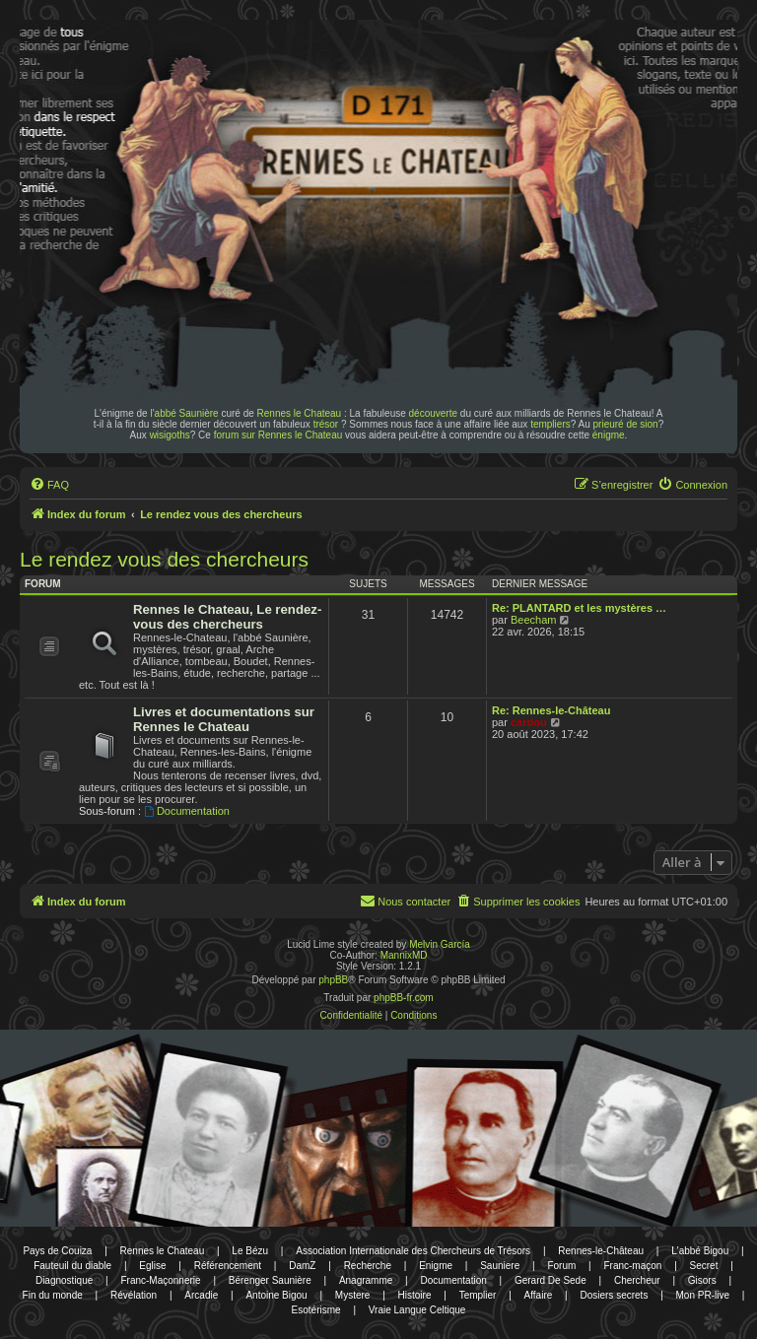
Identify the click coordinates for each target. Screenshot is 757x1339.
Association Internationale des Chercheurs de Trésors (413, 1250)
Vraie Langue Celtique (417, 1310)
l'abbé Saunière (184, 413)
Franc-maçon (632, 1265)
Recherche (367, 1265)
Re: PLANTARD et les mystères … (579, 608)
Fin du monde (53, 1295)
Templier (478, 1295)
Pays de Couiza (57, 1250)
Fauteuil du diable (72, 1265)
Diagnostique (64, 1280)
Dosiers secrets (614, 1295)
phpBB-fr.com (404, 997)
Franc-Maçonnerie (160, 1280)
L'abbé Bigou (699, 1250)
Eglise (152, 1265)
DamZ (302, 1265)
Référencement (227, 1265)
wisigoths (170, 435)
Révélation (133, 1295)
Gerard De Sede (550, 1280)
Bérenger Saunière (270, 1280)
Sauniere (499, 1265)
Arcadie (201, 1295)
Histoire (415, 1295)
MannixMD (404, 955)
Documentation (187, 811)
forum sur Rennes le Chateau (278, 435)
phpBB (333, 979)
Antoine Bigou (276, 1295)
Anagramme (365, 1280)
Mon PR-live (702, 1295)
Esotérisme (316, 1310)
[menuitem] (49, 485)
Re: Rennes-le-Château (551, 710)
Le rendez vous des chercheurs (164, 559)
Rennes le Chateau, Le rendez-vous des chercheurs (227, 617)
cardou (529, 722)
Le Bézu (250, 1250)
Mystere (353, 1295)
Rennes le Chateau (299, 413)
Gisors (702, 1280)
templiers (550, 424)
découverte (433, 413)
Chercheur (637, 1280)
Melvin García (439, 944)
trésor (326, 424)
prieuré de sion (625, 424)
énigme (608, 435)
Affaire (538, 1295)
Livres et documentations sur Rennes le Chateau (223, 719)
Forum (561, 1265)
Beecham (533, 620)
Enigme (435, 1265)
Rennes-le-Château (601, 1250)
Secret (704, 1265)
